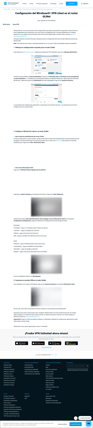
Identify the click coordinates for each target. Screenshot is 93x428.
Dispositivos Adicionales (10, 400)
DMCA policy (49, 376)
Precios (25, 3)
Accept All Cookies (76, 424)
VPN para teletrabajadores (11, 411)
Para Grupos (7, 402)
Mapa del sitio (49, 385)
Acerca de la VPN (50, 396)
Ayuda (61, 3)
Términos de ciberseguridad (53, 402)
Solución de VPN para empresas (13, 409)
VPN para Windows (9, 369)
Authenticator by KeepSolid (32, 374)
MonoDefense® (29, 367)
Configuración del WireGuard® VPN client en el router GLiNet (37, 9)
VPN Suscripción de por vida (11, 416)
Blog (47, 367)
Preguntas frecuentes (52, 400)
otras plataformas (46, 347)
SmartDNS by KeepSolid (31, 369)
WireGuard (6, 24)
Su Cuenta (48, 389)
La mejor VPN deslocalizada (11, 413)
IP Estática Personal (9, 398)
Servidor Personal (9, 396)
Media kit (27, 396)
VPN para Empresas (41, 3)
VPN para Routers (9, 376)
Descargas (53, 3)
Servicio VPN (7, 9)
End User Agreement (51, 369)
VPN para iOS (7, 367)
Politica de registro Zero (52, 387)
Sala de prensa (50, 382)
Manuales (18, 9)
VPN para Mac (8, 365)
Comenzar (72, 3)
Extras (31, 3)
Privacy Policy (49, 371)
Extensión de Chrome (10, 378)
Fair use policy (50, 374)
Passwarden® (29, 365)
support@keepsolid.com (32, 316)
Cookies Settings (62, 424)
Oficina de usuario (29, 52)
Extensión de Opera (9, 382)
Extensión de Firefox (9, 380)
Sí (52, 355)
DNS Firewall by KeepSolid (32, 371)
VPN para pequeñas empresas (12, 407)
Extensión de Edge (9, 385)
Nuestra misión (50, 380)
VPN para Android (9, 371)
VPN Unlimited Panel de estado (54, 378)
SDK (26, 398)
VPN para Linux (8, 374)
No (56, 355)
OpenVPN (16, 24)
